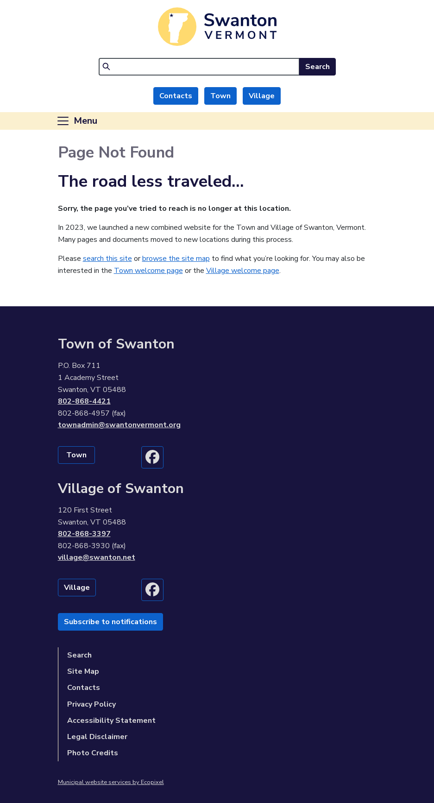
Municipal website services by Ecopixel (111, 782)
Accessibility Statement (111, 720)
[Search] (199, 67)
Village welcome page (242, 271)
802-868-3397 (84, 534)
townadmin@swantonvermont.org (119, 425)
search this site (107, 258)
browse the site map (176, 258)
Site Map (83, 671)
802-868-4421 (84, 401)
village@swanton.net (96, 557)
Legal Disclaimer (97, 737)
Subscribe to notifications (110, 622)
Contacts (175, 96)
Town (220, 96)
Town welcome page (148, 271)
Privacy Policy (91, 704)
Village (262, 96)
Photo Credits (92, 753)
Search (317, 67)
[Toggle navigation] (76, 121)
